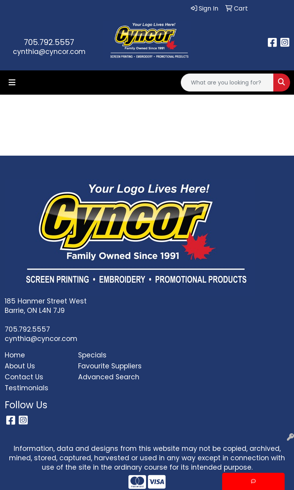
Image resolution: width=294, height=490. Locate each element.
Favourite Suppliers (110, 366)
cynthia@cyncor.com (49, 51)
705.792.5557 (49, 42)
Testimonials (26, 388)
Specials (92, 355)
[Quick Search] (227, 83)
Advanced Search (108, 377)
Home (15, 355)
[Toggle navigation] (12, 82)
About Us (20, 366)
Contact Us (24, 377)
